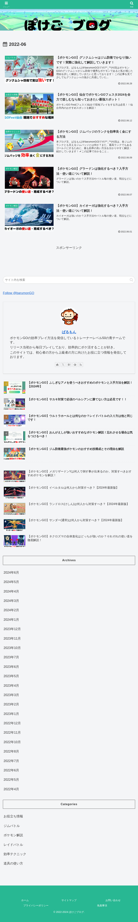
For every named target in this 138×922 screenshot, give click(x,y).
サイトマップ (69, 900)
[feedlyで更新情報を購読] (75, 364)
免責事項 (102, 905)
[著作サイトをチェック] (57, 364)
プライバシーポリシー (36, 905)
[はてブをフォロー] (69, 364)
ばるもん (69, 332)
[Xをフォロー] (63, 364)
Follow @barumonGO (18, 293)
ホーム (25, 900)
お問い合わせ (113, 900)
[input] (69, 280)
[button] (131, 280)
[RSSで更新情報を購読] (80, 364)
